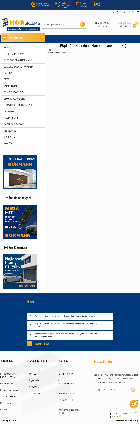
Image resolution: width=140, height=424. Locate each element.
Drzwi (7, 79)
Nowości (8, 143)
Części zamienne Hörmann (18, 66)
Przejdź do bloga (38, 343)
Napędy (8, 73)
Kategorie (23, 37)
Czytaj (107, 316)
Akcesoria (9, 111)
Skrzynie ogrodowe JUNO (18, 105)
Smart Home (10, 85)
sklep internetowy (122, 420)
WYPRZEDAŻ (10, 137)
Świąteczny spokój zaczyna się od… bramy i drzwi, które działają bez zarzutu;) (66, 316)
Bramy (7, 47)
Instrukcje (10, 130)
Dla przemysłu (12, 117)
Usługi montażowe (14, 53)
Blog (30, 301)
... (49, 39)
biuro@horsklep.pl (101, 26)
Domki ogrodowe (13, 92)
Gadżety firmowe (13, 124)
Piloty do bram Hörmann (18, 60)
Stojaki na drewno (14, 98)
